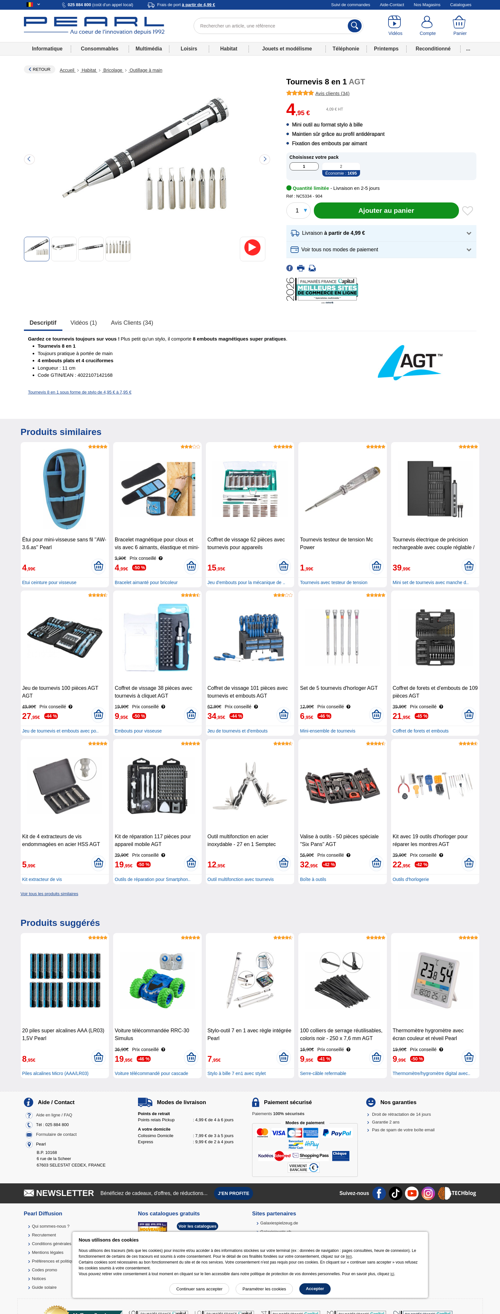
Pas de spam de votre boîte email (403, 1129)
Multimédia (149, 48)
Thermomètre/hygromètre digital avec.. (431, 1073)
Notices (39, 1278)
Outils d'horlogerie (411, 879)
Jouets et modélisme (287, 48)
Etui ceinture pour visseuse (49, 582)
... (468, 48)
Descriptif (43, 323)
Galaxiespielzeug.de (279, 1223)
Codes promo (44, 1269)
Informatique (47, 48)
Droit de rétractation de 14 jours (401, 1114)
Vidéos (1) (83, 323)
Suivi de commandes (350, 4)
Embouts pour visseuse (138, 730)
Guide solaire (44, 1287)
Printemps (386, 48)
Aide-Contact (392, 4)
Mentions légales (48, 1252)
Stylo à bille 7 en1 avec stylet (236, 1073)
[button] (381, 233)
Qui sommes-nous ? (50, 1226)
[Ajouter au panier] (386, 210)
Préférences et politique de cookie (63, 1261)
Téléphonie (346, 48)
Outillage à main (145, 70)
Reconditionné (433, 48)
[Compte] (427, 26)
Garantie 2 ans (385, 1122)
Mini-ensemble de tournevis (327, 730)
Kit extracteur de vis (42, 879)
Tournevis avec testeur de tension (333, 582)
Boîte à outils (313, 879)
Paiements (278, 1113)
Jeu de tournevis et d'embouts (237, 730)
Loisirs (189, 48)
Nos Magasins (427, 4)
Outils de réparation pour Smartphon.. (152, 879)
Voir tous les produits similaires (49, 893)
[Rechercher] (355, 25)
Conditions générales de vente (60, 1243)
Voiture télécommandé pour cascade (151, 1073)
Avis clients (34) (132, 323)
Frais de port (186, 4)
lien (349, 1256)
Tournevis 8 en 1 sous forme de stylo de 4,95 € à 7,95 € (80, 392)
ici (392, 1274)
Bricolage (112, 70)
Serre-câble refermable (323, 1073)
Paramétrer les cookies (264, 1289)
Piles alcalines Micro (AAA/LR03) (55, 1073)
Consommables (99, 48)
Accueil (68, 70)
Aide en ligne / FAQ (54, 1115)
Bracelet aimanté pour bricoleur (146, 582)
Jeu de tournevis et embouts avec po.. (60, 730)
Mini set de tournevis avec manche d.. (431, 582)
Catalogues (461, 4)
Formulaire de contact (56, 1134)
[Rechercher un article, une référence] (278, 26)
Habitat (228, 48)
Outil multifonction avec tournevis (240, 879)
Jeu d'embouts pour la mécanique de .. (246, 582)
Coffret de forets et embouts (421, 730)
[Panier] (460, 26)
